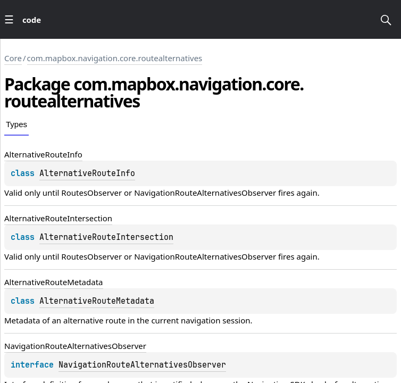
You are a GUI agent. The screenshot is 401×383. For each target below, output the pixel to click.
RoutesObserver (91, 192)
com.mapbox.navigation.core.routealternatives (115, 58)
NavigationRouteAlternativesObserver (205, 192)
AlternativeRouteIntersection (106, 237)
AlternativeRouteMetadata (96, 301)
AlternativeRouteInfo (87, 173)
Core (13, 58)
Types (16, 124)
